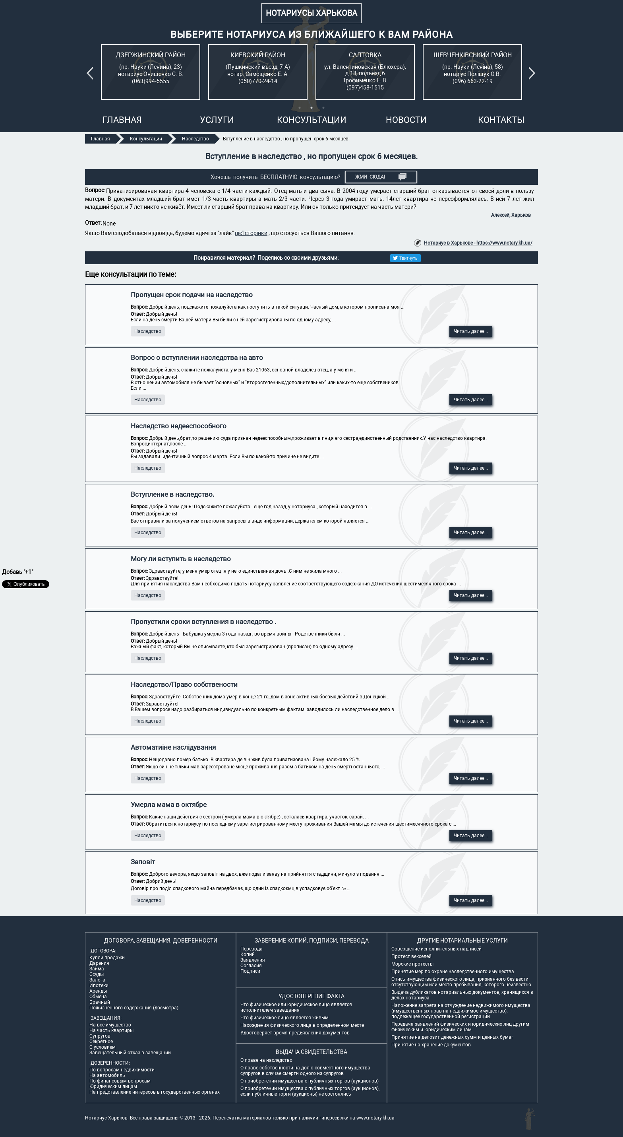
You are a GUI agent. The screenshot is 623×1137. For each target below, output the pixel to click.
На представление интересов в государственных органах (154, 1092)
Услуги (217, 120)
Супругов (99, 1036)
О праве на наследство (266, 1060)
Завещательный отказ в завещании (130, 1052)
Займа (96, 969)
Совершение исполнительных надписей (436, 949)
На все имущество (110, 1025)
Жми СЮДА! (380, 177)
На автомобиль (107, 1075)
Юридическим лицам (113, 1086)
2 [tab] (311, 108)
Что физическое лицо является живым (284, 1017)
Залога (97, 980)
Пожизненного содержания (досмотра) (133, 1008)
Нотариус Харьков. (107, 1118)
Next (534, 73)
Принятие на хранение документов (431, 1045)
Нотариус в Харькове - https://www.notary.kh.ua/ (478, 243)
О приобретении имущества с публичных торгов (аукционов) (309, 1081)
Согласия (251, 965)
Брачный (99, 1002)
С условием (102, 1047)
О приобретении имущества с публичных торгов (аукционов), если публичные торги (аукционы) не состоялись (309, 1091)
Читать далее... (471, 331)
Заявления (252, 960)
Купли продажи (107, 957)
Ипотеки (98, 985)
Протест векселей (411, 956)
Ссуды (96, 974)
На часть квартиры (111, 1030)
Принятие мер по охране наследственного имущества (452, 971)
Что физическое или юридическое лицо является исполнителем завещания (296, 1007)
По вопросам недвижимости (122, 1070)
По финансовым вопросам (120, 1081)
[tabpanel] (150, 72)
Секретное (101, 1041)
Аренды (98, 991)
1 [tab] (300, 108)
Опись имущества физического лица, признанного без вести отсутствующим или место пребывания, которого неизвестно (461, 981)
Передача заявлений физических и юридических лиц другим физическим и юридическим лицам (460, 1026)
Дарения (99, 963)
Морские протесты (412, 964)
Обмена (98, 996)
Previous (91, 73)
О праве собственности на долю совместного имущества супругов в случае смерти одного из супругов (305, 1070)
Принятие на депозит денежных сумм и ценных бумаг (452, 1037)
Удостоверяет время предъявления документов (295, 1033)
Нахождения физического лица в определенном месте (302, 1025)
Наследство (147, 331)
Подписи (250, 971)
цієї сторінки (251, 233)
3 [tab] (323, 108)
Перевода (251, 949)
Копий (247, 954)
